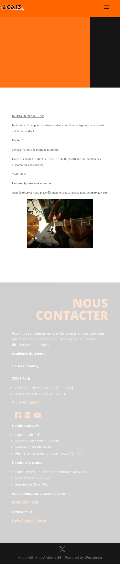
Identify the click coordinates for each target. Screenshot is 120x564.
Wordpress (94, 557)
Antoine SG (52, 557)
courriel (71, 339)
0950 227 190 (46, 339)
